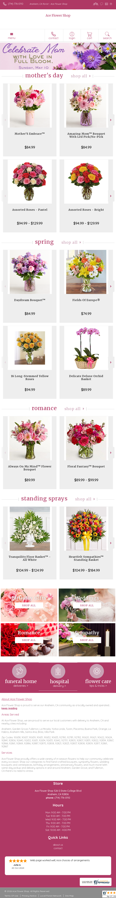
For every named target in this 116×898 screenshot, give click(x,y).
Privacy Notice (29, 895)
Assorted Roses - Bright (86, 209)
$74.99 (86, 313)
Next (111, 120)
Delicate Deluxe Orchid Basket (86, 377)
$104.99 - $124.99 (30, 570)
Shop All (79, 76)
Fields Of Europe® (86, 300)
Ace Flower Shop (58, 15)
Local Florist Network (50, 895)
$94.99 (30, 389)
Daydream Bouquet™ (29, 300)
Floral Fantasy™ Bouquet (86, 466)
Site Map (69, 895)
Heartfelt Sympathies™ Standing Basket (86, 558)
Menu (11, 38)
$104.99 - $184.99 (86, 570)
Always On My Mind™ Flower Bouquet (30, 468)
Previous (5, 120)
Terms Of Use (11, 895)
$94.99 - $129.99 (30, 223)
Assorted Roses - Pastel (29, 209)
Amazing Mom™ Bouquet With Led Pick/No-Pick (86, 135)
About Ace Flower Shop (17, 699)
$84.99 (30, 147)
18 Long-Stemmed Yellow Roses (30, 377)
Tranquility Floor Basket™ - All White (30, 558)
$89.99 (86, 389)
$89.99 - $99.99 (86, 480)
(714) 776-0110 (15, 3)
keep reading (9, 708)
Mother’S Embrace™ (30, 133)
